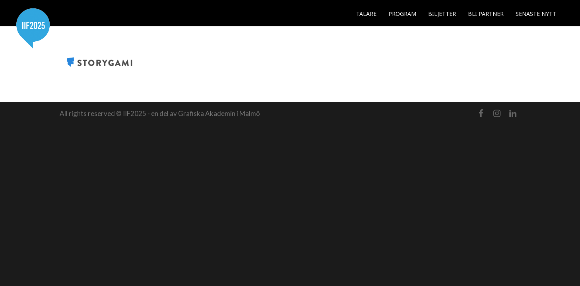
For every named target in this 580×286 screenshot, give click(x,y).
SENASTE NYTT (536, 13)
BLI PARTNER (486, 13)
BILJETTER (442, 13)
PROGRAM (402, 13)
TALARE (366, 13)
